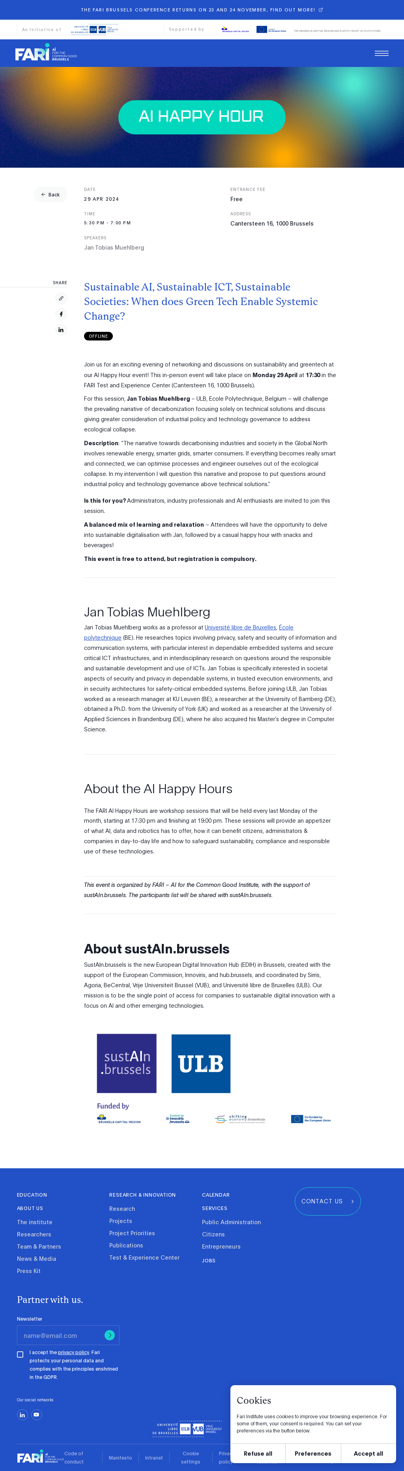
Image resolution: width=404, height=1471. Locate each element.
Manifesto (120, 1457)
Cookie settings (190, 1457)
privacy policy (73, 1352)
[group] (50, 194)
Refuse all (258, 1453)
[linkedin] (22, 1414)
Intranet (154, 1457)
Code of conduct (74, 1457)
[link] (46, 54)
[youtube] (36, 1414)
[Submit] (110, 1335)
